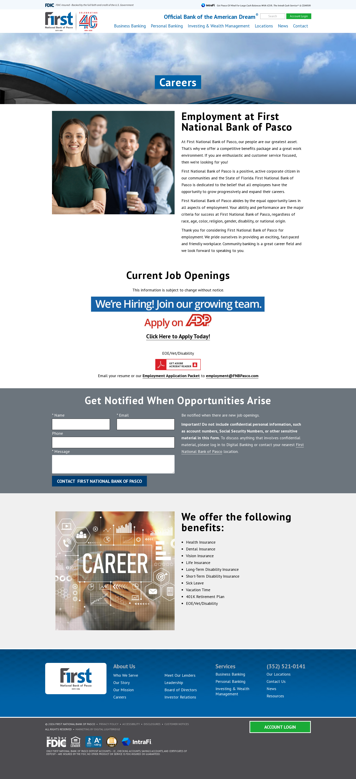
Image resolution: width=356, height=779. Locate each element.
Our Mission (123, 689)
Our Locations (279, 674)
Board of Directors (180, 689)
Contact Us (276, 681)
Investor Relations (180, 697)
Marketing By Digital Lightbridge (98, 729)
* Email (123, 415)
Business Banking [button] (130, 26)
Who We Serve (125, 675)
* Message (61, 451)
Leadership (173, 682)
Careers (119, 697)
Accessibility (131, 724)
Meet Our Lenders (179, 675)
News (283, 26)
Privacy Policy (109, 724)
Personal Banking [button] (167, 26)
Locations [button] (264, 26)
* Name (58, 415)
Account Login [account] (299, 16)
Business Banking (230, 674)
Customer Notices (176, 724)
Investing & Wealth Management (219, 26)
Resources (275, 695)
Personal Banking (230, 681)
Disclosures (152, 724)
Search (272, 16)
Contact (300, 26)
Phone (57, 433)
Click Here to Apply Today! (178, 336)
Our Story (121, 682)
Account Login (280, 727)
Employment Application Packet (171, 375)
